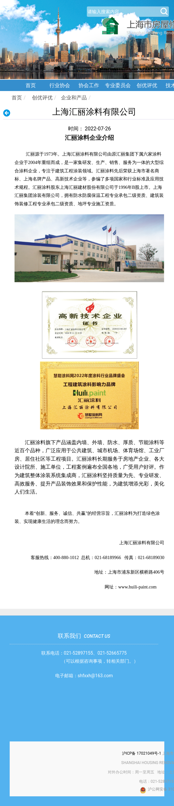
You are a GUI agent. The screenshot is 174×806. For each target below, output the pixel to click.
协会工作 (88, 85)
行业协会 (59, 85)
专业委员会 (118, 85)
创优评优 (147, 85)
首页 (31, 85)
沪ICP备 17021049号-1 (141, 753)
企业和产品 (74, 98)
